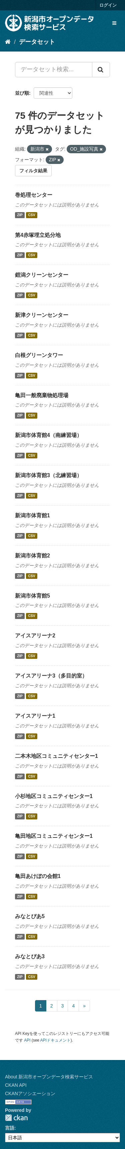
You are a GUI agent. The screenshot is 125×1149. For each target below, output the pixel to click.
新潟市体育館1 (32, 515)
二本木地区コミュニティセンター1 (56, 756)
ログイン (108, 5)
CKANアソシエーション (30, 1093)
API (27, 1040)
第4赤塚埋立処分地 (38, 235)
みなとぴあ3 (30, 956)
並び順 (22, 93)
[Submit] (101, 69)
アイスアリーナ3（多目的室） (51, 676)
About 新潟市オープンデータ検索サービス (49, 1076)
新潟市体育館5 (32, 596)
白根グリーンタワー (39, 355)
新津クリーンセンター (41, 315)
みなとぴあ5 (30, 916)
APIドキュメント (55, 1040)
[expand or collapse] (114, 23)
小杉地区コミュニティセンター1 (54, 796)
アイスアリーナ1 (35, 716)
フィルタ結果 (33, 170)
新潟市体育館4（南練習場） (48, 435)
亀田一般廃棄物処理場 (41, 395)
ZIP (19, 215)
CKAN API (16, 1085)
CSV (31, 215)
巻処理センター (33, 195)
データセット (37, 41)
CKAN (16, 1117)
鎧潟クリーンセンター (41, 275)
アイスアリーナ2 (35, 635)
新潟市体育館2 (32, 555)
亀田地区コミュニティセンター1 (54, 836)
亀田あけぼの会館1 (38, 876)
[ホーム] (8, 41)
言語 (9, 1128)
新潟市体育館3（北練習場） (48, 475)
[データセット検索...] (53, 69)
